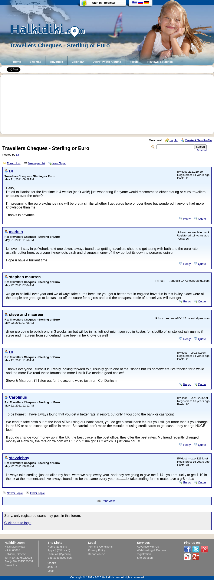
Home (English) (57, 546)
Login (51, 570)
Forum (134, 61)
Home (17, 61)
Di (17, 154)
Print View (108, 501)
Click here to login (17, 523)
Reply (187, 218)
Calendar (78, 61)
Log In (173, 140)
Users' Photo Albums (107, 61)
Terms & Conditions (100, 546)
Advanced (202, 150)
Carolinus (18, 397)
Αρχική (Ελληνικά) (58, 550)
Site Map (35, 61)
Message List (36, 163)
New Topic (59, 163)
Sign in (97, 2)
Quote (202, 218)
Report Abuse (96, 554)
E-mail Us (10, 565)
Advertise (56, 61)
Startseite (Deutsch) (60, 557)
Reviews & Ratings (160, 61)
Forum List (13, 163)
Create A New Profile (198, 140)
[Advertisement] (109, 104)
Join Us (52, 566)
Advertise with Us (148, 546)
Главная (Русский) (59, 554)
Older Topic (37, 493)
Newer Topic (15, 493)
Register (109, 2)
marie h (16, 231)
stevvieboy (19, 458)
